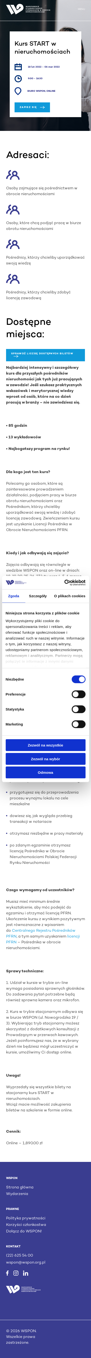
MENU (81, 9)
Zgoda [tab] (13, 596)
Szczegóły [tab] (38, 596)
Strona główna (19, 1188)
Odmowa (45, 772)
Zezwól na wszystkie (45, 745)
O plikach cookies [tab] (69, 596)
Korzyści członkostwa (26, 1225)
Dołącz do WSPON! (24, 1232)
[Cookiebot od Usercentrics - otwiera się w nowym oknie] (64, 582)
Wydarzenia (17, 1194)
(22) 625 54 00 (19, 1256)
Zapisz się (32, 107)
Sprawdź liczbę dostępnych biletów (42, 355)
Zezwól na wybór (45, 759)
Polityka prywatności (25, 1218)
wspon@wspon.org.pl (25, 1263)
